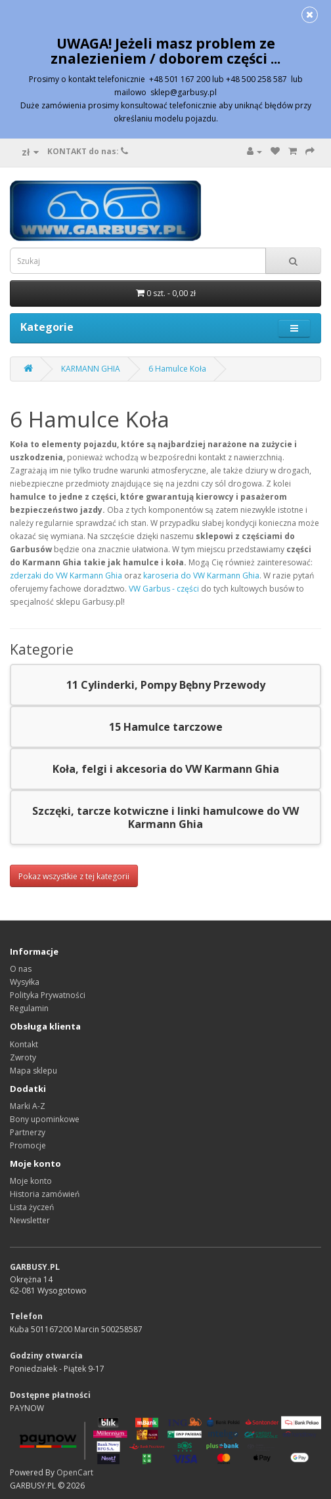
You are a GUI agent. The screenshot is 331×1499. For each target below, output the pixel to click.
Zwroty (23, 1057)
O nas (21, 968)
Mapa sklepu (33, 1070)
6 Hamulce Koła (177, 368)
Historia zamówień (44, 1194)
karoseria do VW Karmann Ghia (201, 575)
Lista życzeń (32, 1207)
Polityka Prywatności (47, 995)
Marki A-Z (27, 1106)
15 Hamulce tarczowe (166, 726)
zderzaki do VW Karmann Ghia (66, 575)
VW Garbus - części (164, 588)
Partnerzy (27, 1132)
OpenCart (74, 1472)
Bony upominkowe (44, 1119)
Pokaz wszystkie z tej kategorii (73, 876)
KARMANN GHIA (90, 368)
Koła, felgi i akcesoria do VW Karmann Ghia (166, 768)
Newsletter (30, 1220)
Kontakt (24, 1044)
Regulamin (29, 1008)
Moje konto (31, 1180)
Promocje (28, 1145)
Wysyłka (24, 982)
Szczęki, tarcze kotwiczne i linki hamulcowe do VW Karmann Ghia (165, 817)
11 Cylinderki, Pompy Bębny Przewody (165, 684)
